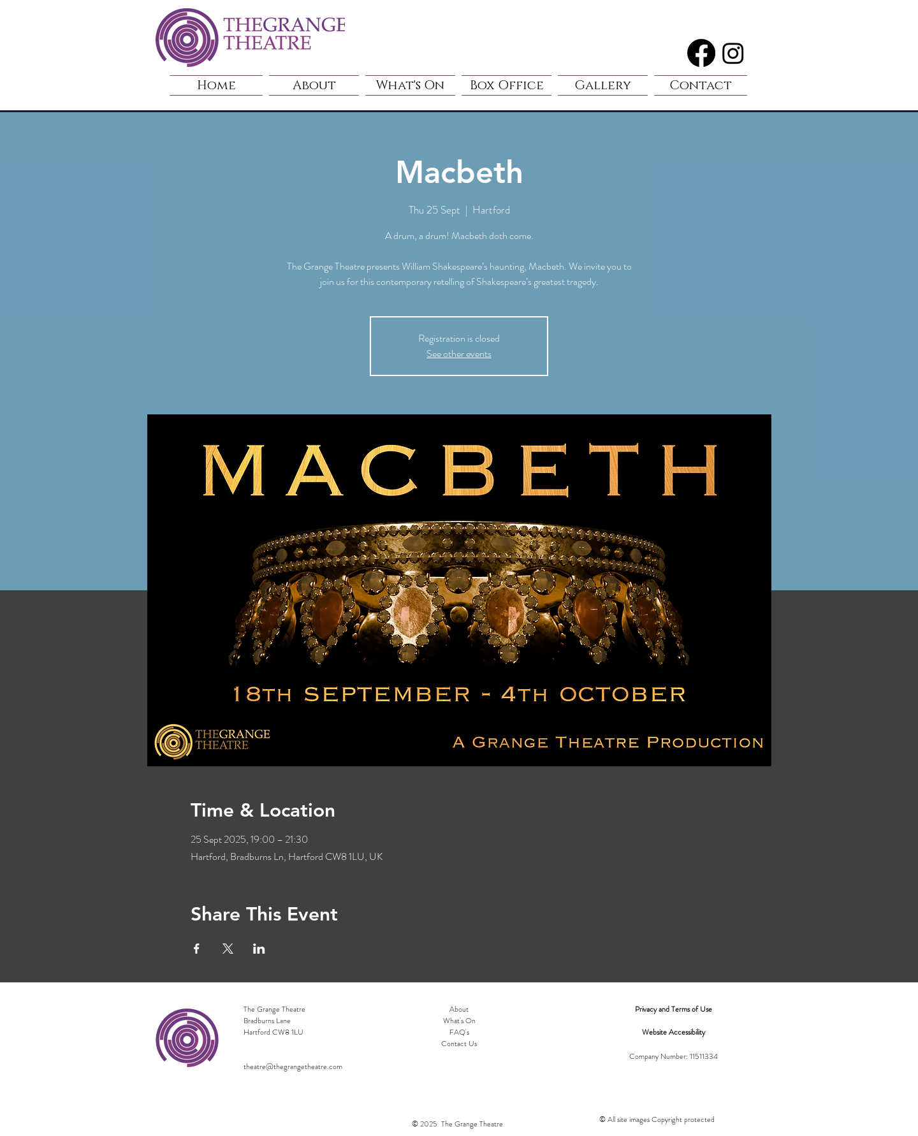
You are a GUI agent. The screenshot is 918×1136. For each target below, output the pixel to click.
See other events (459, 353)
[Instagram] (733, 53)
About (459, 1009)
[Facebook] (701, 53)
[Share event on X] (228, 948)
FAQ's (459, 1032)
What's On (459, 1020)
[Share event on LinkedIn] (259, 948)
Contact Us (459, 1043)
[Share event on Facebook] (197, 948)
